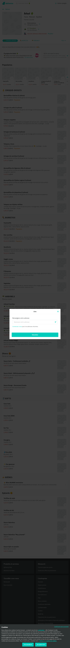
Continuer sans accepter (61, 627)
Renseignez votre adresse (20, 318)
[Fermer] (58, 311)
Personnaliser (28, 645)
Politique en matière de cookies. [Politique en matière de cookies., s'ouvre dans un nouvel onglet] (48, 641)
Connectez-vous (17, 326)
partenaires (41, 631)
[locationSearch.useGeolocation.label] (55, 322)
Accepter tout (41, 645)
